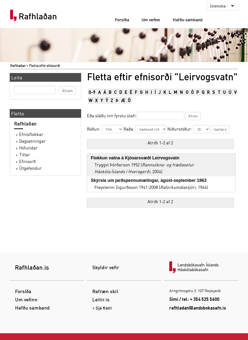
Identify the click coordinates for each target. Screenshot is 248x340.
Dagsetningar (32, 141)
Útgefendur (30, 168)
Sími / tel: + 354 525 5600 (194, 299)
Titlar (24, 154)
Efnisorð (27, 161)
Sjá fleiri (104, 307)
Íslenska (218, 5)
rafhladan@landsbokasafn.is (197, 307)
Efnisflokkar (31, 134)
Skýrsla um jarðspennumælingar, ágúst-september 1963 (149, 180)
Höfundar (28, 147)
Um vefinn (151, 19)
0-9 (92, 92)
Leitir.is (100, 299)
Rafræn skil (105, 291)
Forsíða (122, 19)
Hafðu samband (187, 19)
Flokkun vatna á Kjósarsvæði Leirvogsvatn (135, 157)
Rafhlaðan (38, 16)
